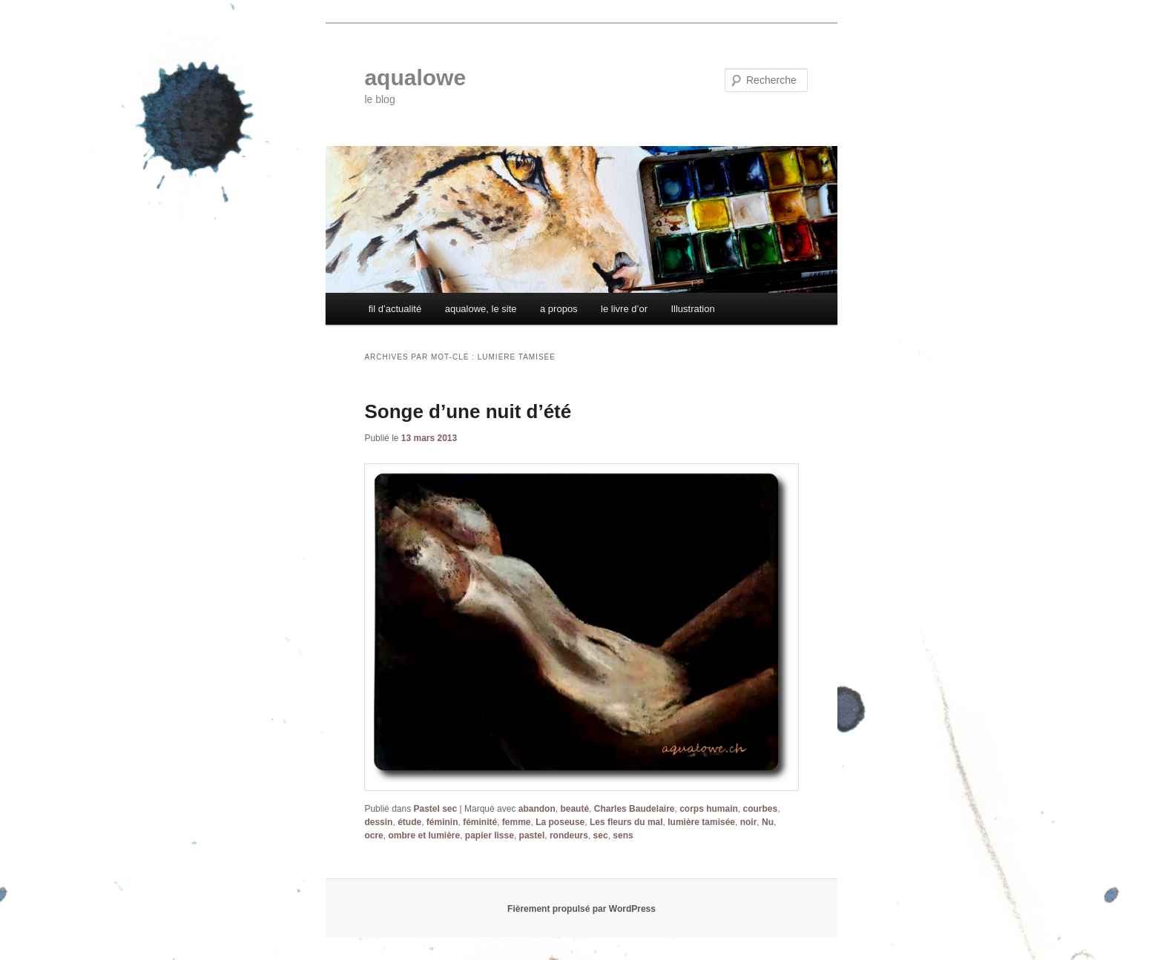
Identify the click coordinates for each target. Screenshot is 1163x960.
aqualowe (415, 77)
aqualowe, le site (481, 308)
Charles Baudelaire (634, 809)
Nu (768, 822)
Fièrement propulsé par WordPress (581, 909)
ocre (373, 835)
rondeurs (569, 835)
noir (748, 822)
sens (623, 835)
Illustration (692, 308)
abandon (537, 809)
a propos (559, 308)
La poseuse (560, 822)
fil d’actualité (395, 308)
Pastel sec (436, 809)
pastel (532, 835)
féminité (480, 822)
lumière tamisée (701, 822)
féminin (442, 822)
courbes (760, 809)
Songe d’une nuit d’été (467, 411)
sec (600, 835)
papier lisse (489, 835)
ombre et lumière (424, 835)
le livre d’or (624, 308)
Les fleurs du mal (626, 822)
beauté (574, 809)
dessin (378, 822)
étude (409, 822)
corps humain (708, 809)
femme (516, 822)
